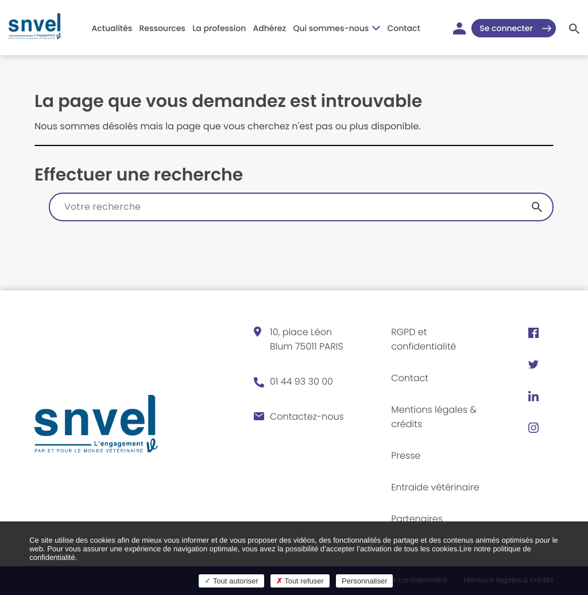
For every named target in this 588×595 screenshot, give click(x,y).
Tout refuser (300, 581)
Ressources (162, 28)
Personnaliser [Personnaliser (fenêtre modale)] (365, 581)
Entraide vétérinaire (435, 487)
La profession (219, 28)
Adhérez (270, 28)
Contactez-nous (307, 416)
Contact (404, 28)
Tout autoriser (231, 581)
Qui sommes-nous (336, 28)
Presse (405, 455)
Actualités (112, 28)
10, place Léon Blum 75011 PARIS (306, 339)
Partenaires (417, 518)
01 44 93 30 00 (301, 381)
